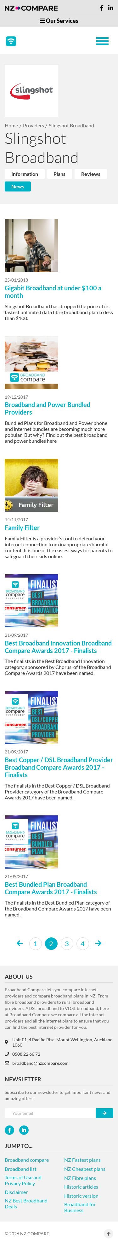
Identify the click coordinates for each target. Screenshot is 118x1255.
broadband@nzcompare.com (37, 1063)
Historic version (81, 1196)
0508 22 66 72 (22, 1054)
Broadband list (21, 1169)
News (17, 186)
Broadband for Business (80, 1207)
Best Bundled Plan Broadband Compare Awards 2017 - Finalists (51, 887)
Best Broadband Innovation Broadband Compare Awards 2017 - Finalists (58, 646)
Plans (59, 174)
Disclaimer (16, 1192)
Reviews (90, 174)
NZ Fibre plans (80, 1178)
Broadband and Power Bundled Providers (47, 408)
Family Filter (22, 527)
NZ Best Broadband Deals (26, 1203)
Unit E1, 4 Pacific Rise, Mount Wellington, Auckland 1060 (59, 1042)
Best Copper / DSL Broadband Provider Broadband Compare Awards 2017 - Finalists (59, 767)
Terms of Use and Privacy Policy (23, 1180)
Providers (33, 125)
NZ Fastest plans (82, 1160)
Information (24, 174)
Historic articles (81, 1187)
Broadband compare (27, 1160)
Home (11, 125)
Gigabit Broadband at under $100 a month (53, 291)
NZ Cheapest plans (84, 1169)
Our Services (59, 20)
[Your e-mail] (50, 1113)
